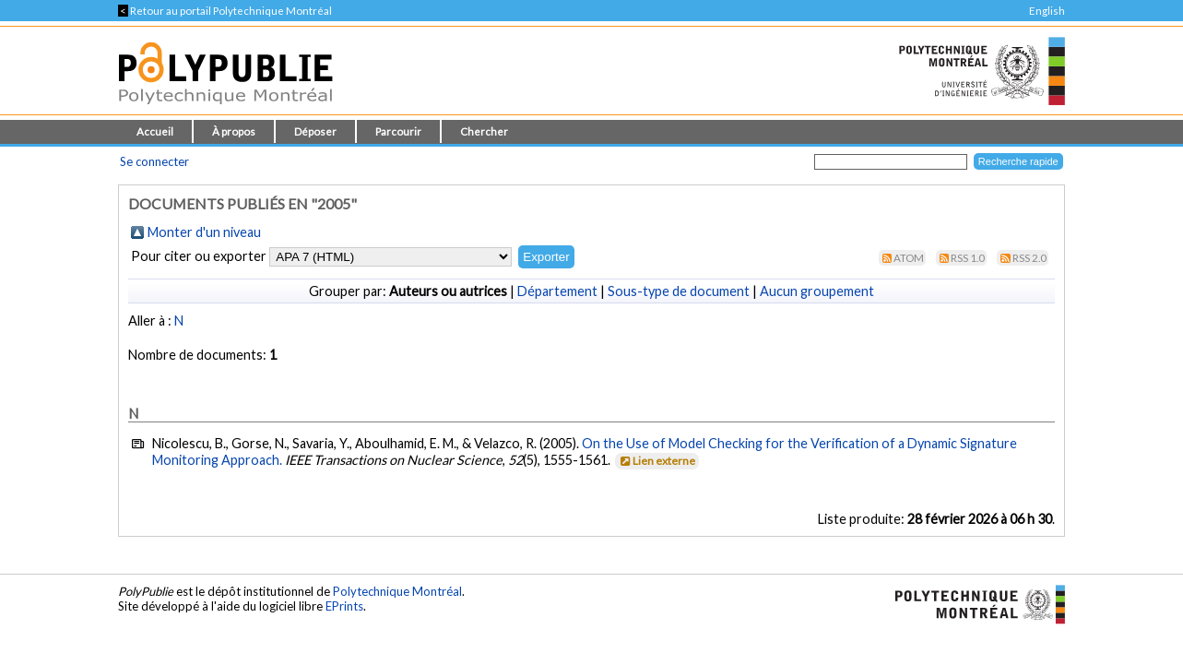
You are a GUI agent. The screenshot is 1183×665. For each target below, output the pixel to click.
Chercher (484, 131)
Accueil (154, 131)
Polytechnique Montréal (397, 591)
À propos (233, 131)
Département (557, 291)
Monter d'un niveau (204, 232)
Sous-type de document (679, 291)
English (1047, 11)
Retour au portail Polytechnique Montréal (225, 11)
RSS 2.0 (1029, 258)
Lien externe (656, 461)
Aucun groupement (817, 291)
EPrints (344, 606)
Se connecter (154, 161)
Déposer (315, 131)
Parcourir (398, 131)
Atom (908, 258)
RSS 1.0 (968, 258)
